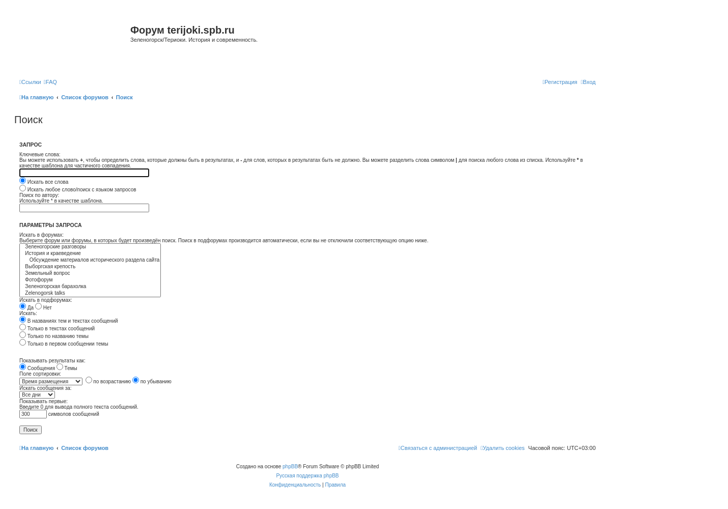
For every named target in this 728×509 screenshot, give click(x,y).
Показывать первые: (43, 401)
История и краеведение (90, 253)
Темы (67, 368)
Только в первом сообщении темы (63, 344)
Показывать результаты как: (52, 360)
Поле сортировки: (40, 374)
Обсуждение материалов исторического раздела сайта (90, 260)
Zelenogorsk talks (90, 293)
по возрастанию (108, 381)
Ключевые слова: (40, 154)
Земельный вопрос (90, 273)
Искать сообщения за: (45, 388)
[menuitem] (50, 82)
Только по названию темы (54, 336)
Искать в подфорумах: (45, 300)
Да (26, 307)
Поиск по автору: (39, 195)
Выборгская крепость (90, 267)
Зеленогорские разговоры (90, 247)
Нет (43, 307)
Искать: (28, 313)
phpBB (290, 466)
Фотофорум (90, 280)
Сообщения (37, 368)
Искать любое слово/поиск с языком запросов (77, 189)
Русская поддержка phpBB (307, 475)
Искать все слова (43, 182)
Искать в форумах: (41, 235)
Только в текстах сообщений (57, 328)
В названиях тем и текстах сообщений (68, 321)
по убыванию (152, 381)
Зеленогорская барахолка (90, 287)
